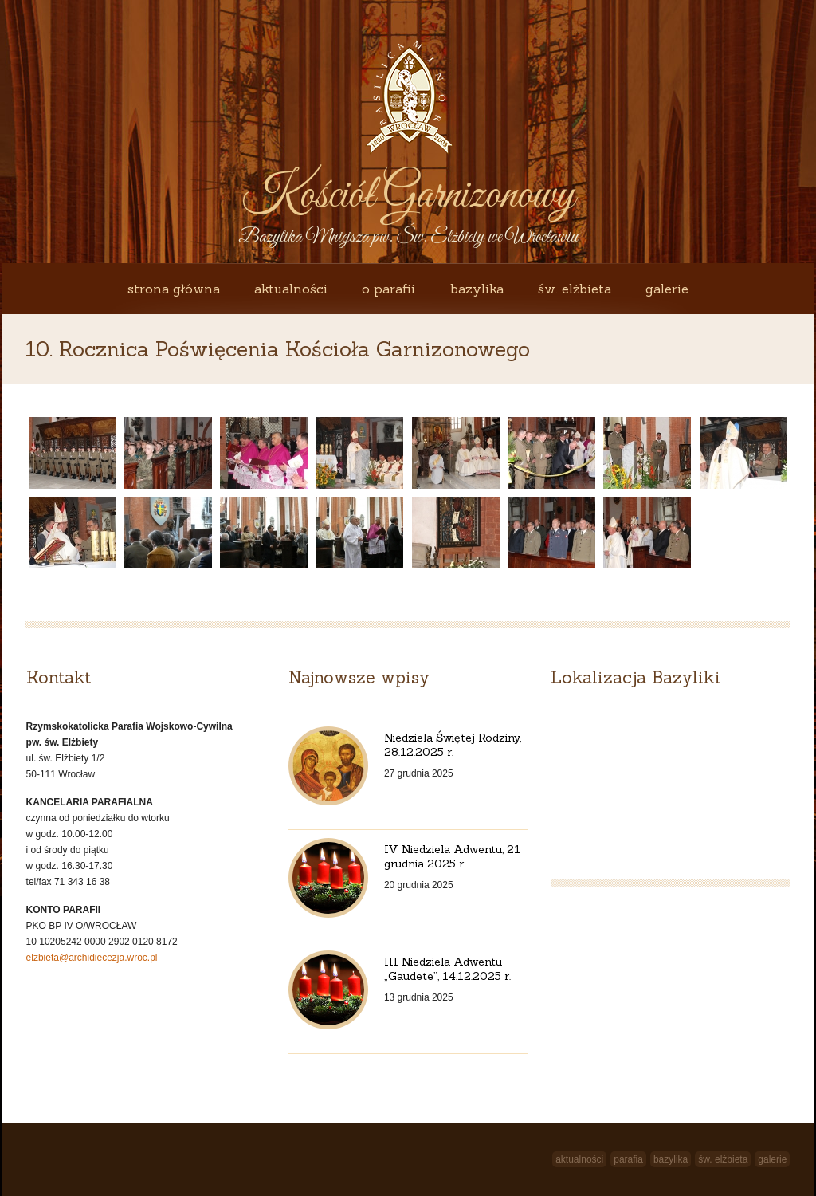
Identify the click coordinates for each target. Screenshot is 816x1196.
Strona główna (174, 289)
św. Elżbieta (574, 289)
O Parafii (388, 289)
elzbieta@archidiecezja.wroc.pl (92, 957)
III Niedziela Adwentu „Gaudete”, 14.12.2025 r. (447, 968)
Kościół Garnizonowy (408, 196)
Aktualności (291, 289)
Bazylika (477, 289)
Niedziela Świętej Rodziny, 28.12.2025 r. (452, 744)
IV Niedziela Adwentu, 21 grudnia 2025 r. (452, 856)
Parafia (628, 1159)
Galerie (666, 289)
